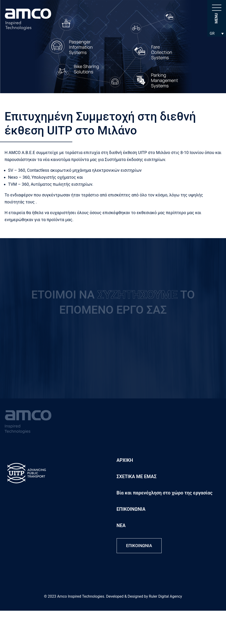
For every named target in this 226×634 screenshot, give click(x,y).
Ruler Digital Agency (165, 596)
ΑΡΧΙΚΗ (125, 460)
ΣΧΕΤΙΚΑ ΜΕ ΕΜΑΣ (137, 476)
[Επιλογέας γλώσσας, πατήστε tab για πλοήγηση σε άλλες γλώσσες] (216, 33)
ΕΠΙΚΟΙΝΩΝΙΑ (131, 509)
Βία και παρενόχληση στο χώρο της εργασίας (165, 493)
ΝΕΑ (121, 525)
